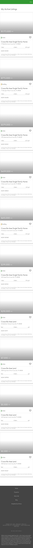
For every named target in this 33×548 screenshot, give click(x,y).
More (31, 2)
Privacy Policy (21, 524)
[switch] (30, 37)
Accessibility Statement (11, 525)
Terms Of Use (10, 524)
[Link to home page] (1, 2)
